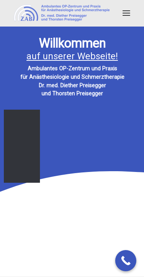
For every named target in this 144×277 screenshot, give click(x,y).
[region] (72, 110)
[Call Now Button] (125, 260)
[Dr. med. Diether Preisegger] (62, 13)
